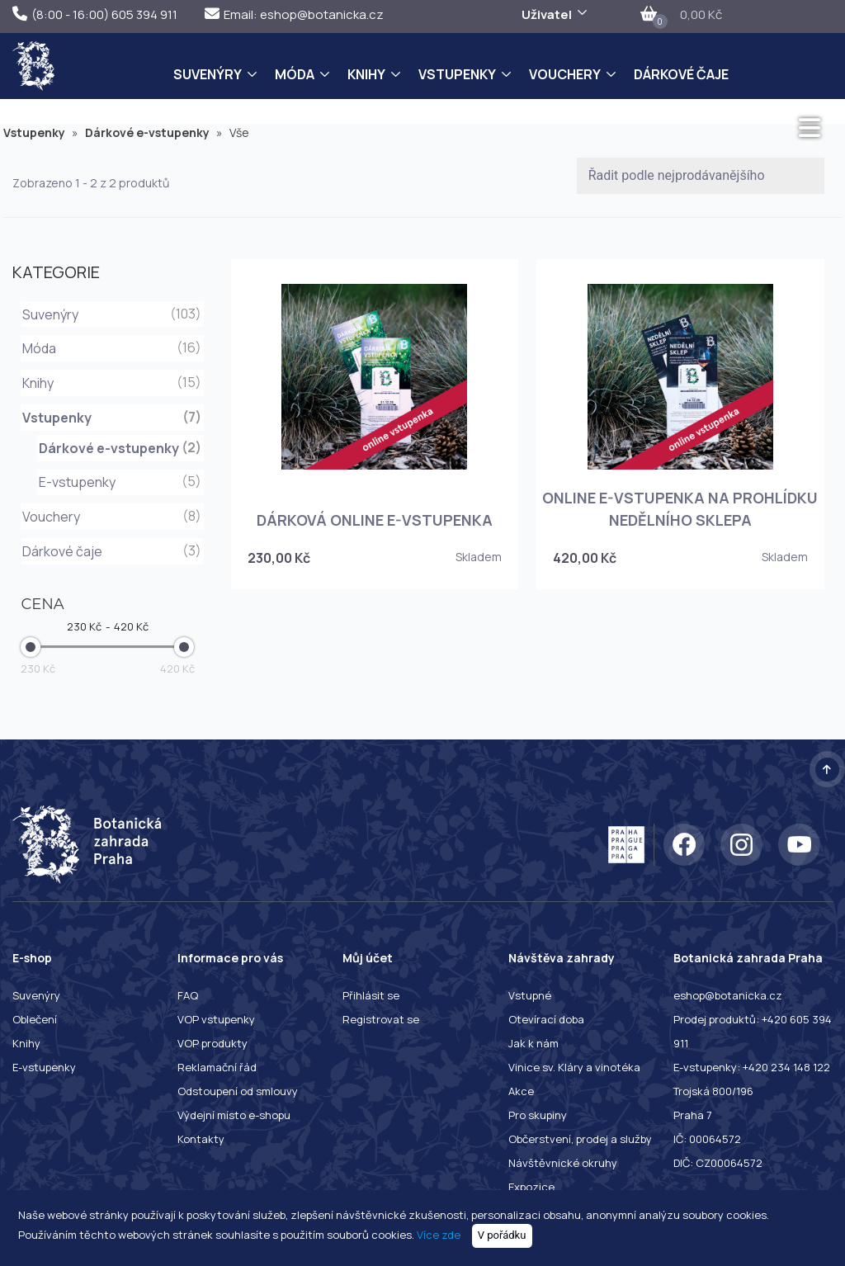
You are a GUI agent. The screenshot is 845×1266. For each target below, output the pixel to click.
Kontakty (200, 1138)
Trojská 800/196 (713, 1091)
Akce (521, 1091)
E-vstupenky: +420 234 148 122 (751, 1067)
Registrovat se (380, 1019)
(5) (191, 481)
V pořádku (502, 1235)
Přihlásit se (370, 995)
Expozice (531, 1186)
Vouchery (565, 74)
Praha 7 (692, 1115)
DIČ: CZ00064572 (717, 1162)
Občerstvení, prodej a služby (580, 1138)
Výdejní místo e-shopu (233, 1115)
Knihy (366, 74)
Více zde (438, 1234)
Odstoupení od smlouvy (237, 1091)
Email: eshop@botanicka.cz (294, 14)
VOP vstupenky (216, 1019)
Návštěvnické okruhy (562, 1162)
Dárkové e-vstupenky (154, 132)
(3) (191, 550)
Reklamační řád (217, 1067)
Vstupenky (457, 74)
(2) (191, 447)
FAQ (187, 995)
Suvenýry (207, 74)
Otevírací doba (546, 1019)
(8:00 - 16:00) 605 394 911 (94, 14)
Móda (294, 74)
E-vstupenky (77, 482)
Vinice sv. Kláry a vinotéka (574, 1067)
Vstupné (529, 995)
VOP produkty (212, 1043)
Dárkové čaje (681, 74)
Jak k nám (533, 1043)
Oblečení (34, 1019)
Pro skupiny (537, 1115)
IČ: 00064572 (707, 1138)
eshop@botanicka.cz (727, 995)
